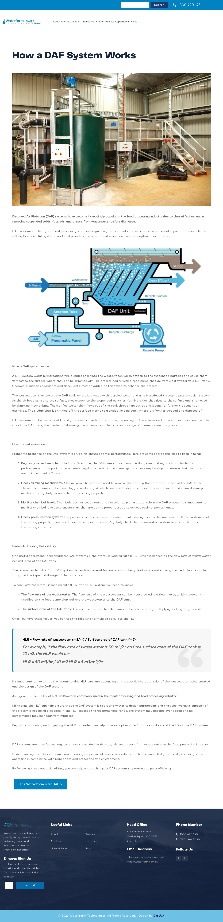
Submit (30, 885)
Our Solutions (71, 21)
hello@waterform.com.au (142, 861)
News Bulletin (59, 848)
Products (56, 841)
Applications (122, 22)
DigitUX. (158, 915)
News (133, 22)
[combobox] (135, 5)
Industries (90, 21)
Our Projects (106, 22)
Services (90, 834)
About (56, 22)
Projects (90, 848)
